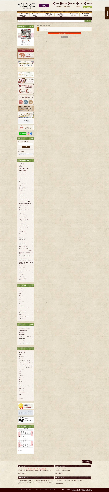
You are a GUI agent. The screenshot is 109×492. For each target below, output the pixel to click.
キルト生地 (21, 301)
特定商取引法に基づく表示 (41, 489)
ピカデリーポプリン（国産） (25, 201)
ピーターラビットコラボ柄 (24, 255)
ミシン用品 (21, 375)
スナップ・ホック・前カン (24, 360)
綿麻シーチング (22, 207)
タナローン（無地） (23, 174)
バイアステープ (22, 265)
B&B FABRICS (22, 334)
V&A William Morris (23, 330)
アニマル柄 (21, 276)
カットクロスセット (23, 258)
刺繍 (20, 394)
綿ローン (21, 295)
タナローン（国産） (23, 172)
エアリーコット (22, 195)
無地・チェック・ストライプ (25, 342)
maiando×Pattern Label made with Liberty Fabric (26, 263)
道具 (20, 373)
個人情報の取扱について (29, 489)
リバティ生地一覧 (23, 170)
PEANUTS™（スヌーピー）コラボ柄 (26, 253)
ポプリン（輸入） (22, 214)
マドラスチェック (22, 244)
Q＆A (73, 6)
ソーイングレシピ (22, 318)
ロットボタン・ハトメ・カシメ (25, 365)
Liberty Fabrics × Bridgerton (25, 203)
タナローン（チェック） (24, 176)
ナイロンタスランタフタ (24, 225)
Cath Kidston (21, 332)
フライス (21, 229)
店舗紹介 (78, 6)
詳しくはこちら (22, 473)
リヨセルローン (22, 193)
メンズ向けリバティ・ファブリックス (23, 279)
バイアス (21, 381)
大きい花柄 (21, 272)
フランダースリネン (23, 197)
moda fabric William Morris (24, 328)
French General (22, 338)
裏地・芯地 (21, 388)
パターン (21, 398)
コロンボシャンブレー (23, 241)
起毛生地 (21, 303)
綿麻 (20, 293)
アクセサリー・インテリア (24, 386)
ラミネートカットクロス (24, 308)
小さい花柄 (21, 274)
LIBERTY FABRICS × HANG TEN (26, 260)
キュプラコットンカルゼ (24, 227)
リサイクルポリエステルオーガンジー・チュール (24, 220)
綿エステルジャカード (23, 209)
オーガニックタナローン (24, 183)
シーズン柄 (21, 163)
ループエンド (22, 369)
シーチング (21, 291)
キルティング (22, 185)
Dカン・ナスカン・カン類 (24, 362)
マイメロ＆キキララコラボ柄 (25, 250)
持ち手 (20, 371)
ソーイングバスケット (23, 316)
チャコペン (21, 377)
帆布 (20, 181)
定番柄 (20, 166)
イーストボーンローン (23, 205)
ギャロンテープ (22, 310)
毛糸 (20, 354)
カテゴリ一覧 (22, 289)
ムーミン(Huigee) (22, 340)
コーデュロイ (22, 190)
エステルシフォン (22, 237)
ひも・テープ (22, 358)
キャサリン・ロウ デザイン (25, 336)
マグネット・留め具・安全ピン (25, 367)
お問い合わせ (52, 489)
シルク (20, 235)
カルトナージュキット (23, 314)
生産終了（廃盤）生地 (23, 246)
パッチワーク (22, 390)
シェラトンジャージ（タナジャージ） (23, 188)
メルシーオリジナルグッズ (24, 269)
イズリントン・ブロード (24, 199)
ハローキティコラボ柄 (23, 248)
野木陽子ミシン (22, 356)
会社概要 (20, 489)
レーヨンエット (22, 211)
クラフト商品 (22, 392)
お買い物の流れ (59, 6)
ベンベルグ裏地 (22, 231)
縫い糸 (20, 379)
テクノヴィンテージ (23, 233)
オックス (21, 297)
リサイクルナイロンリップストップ (23, 217)
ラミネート (21, 179)
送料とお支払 (67, 6)
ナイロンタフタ (22, 223)
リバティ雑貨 (22, 267)
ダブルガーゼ (22, 239)
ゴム (20, 383)
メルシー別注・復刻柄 (23, 168)
